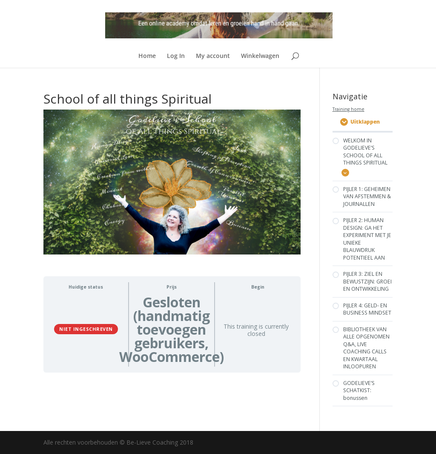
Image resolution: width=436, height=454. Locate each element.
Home (147, 56)
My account (213, 56)
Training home (348, 109)
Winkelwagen (260, 56)
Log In (176, 56)
